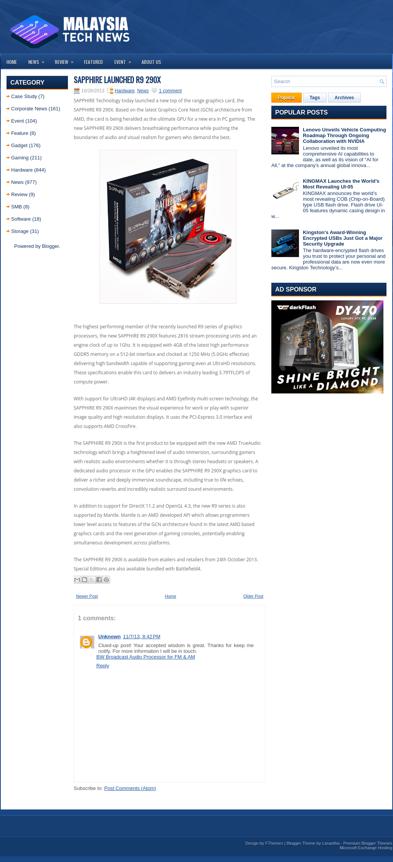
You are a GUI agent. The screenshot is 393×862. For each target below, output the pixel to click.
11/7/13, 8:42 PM (141, 636)
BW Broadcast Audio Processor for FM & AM (145, 657)
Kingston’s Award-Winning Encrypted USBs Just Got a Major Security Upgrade (342, 238)
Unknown (109, 636)
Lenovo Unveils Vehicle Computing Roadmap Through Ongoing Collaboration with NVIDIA (344, 135)
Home (12, 62)
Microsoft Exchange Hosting (366, 848)
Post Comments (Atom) (130, 788)
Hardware (22, 170)
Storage (20, 231)
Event (125, 59)
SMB (16, 207)
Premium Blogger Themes (367, 843)
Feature (19, 133)
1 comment (170, 90)
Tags (315, 97)
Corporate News (29, 108)
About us (151, 62)
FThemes (274, 843)
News (38, 59)
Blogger (50, 246)
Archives (344, 97)
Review (66, 59)
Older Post (253, 596)
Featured (93, 62)
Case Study (24, 96)
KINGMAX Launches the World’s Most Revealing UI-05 (341, 184)
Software (21, 219)
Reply (102, 666)
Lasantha (330, 843)
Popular (286, 97)
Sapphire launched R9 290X (117, 80)
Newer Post (87, 596)
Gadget (19, 145)
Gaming (20, 158)
